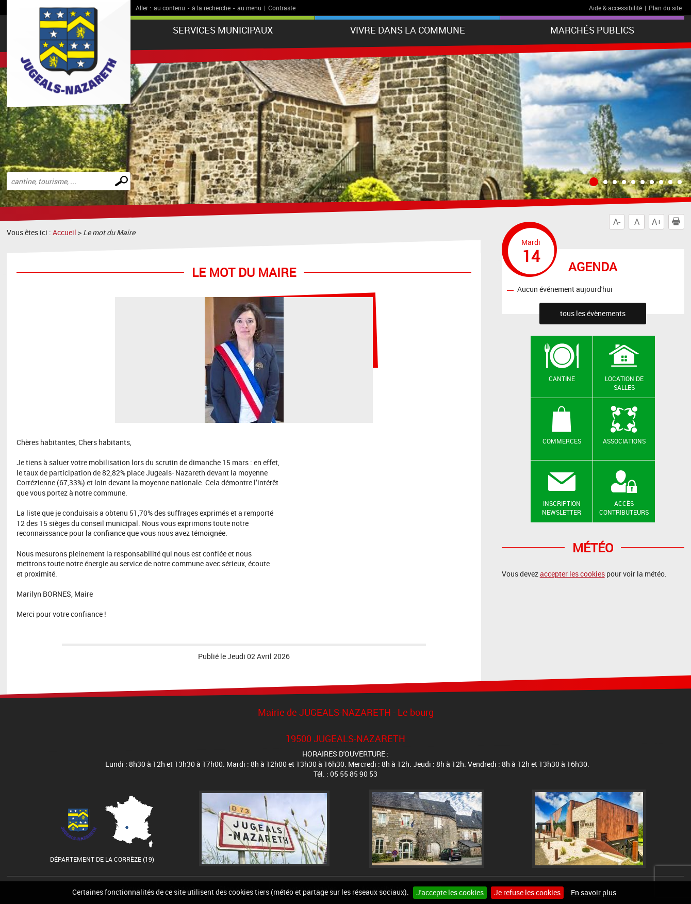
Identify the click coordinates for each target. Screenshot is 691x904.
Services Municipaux (223, 30)
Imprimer (678, 221)
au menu (249, 8)
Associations (624, 441)
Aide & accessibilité (615, 8)
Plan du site (665, 8)
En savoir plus (593, 892)
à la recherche (211, 8)
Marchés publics (592, 30)
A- (616, 221)
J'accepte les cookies (450, 892)
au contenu (169, 8)
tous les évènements (593, 313)
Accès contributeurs (624, 507)
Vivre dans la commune (407, 30)
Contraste (281, 8)
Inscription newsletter (561, 507)
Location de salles (624, 382)
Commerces (561, 441)
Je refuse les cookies (527, 892)
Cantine (562, 378)
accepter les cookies (572, 574)
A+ (657, 221)
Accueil (64, 232)
